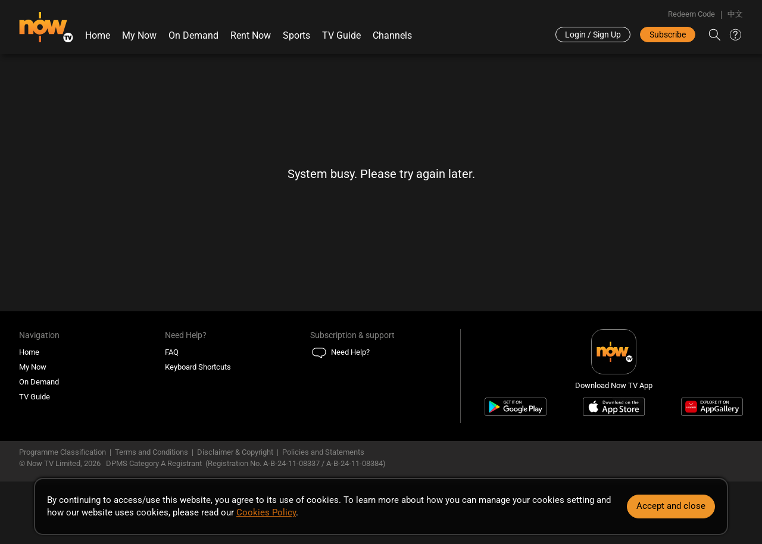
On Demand (193, 35)
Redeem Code (691, 14)
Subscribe (667, 34)
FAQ (172, 352)
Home (97, 35)
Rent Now (250, 35)
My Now (139, 35)
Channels (392, 35)
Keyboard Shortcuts (198, 366)
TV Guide (341, 35)
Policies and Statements (323, 452)
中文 (735, 14)
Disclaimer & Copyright (235, 452)
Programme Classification (62, 452)
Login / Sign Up (593, 34)
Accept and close (670, 506)
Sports (296, 35)
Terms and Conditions (151, 452)
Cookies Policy (266, 512)
